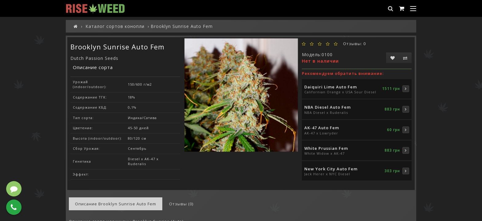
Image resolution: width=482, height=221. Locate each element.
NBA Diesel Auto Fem (327, 107)
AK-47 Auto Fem (321, 127)
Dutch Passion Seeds (94, 58)
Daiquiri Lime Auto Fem (330, 87)
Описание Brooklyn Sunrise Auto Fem (115, 204)
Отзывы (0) (181, 204)
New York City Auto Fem (331, 169)
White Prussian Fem (326, 148)
